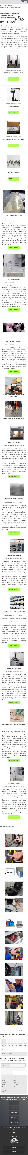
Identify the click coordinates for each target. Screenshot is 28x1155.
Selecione (3, 1041)
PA (2, 1049)
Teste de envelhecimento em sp (7, 15)
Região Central (5, 1065)
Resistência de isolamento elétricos (7, 17)
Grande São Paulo (20, 1069)
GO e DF (20, 1045)
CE (16, 1045)
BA (12, 1045)
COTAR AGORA (13, 79)
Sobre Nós (14, 1108)
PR (22, 1041)
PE (9, 1045)
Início (14, 1103)
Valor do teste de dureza (14, 13)
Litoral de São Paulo (6, 1073)
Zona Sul (4, 1069)
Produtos (14, 1112)
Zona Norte (14, 1065)
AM (25, 1045)
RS (5, 1045)
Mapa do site (14, 1117)
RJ (8, 1041)
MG (12, 1041)
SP (18, 1041)
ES (15, 1041)
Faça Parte (14, 1122)
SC (2, 1045)
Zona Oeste (21, 1065)
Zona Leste (11, 1069)
